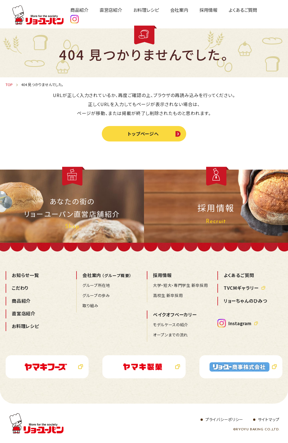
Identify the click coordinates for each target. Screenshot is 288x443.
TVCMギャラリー (241, 287)
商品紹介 (21, 300)
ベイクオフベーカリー (175, 314)
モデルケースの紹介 (170, 324)
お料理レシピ (25, 326)
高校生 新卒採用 (168, 295)
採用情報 (162, 275)
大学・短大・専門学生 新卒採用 (180, 285)
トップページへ (143, 133)
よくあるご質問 (239, 275)
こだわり (20, 287)
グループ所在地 (96, 285)
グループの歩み (96, 295)
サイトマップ (269, 419)
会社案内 (107, 275)
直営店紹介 (23, 313)
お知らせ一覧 (25, 275)
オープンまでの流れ (170, 335)
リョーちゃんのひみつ (245, 300)
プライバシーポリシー (224, 419)
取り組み (90, 305)
